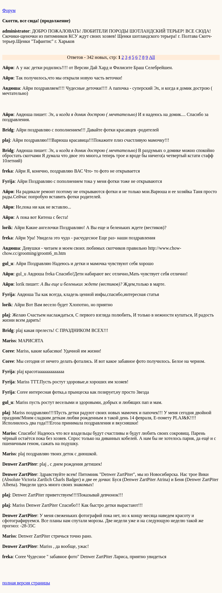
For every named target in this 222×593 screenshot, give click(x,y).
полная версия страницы (26, 582)
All (152, 57)
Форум (8, 10)
